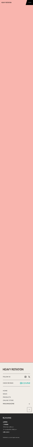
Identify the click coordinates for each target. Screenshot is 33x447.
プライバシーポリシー (8, 427)
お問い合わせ (6, 432)
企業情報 (5, 422)
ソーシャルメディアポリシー (10, 429)
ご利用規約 (5, 424)
